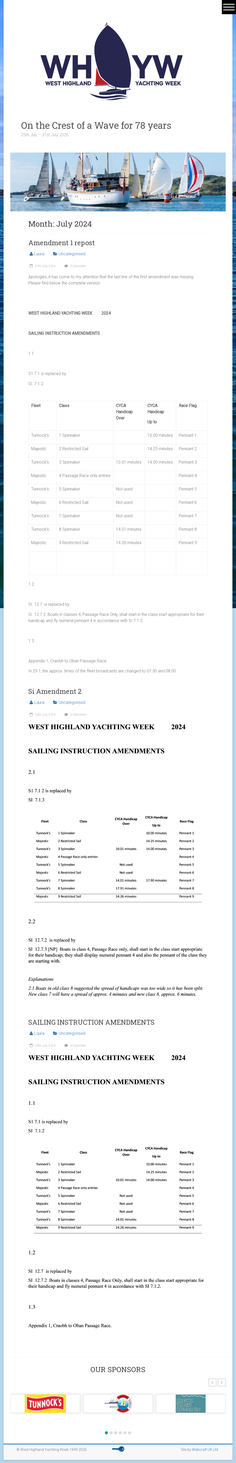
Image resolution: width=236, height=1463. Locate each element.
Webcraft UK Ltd (205, 1450)
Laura (39, 253)
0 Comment (74, 266)
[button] (212, 1382)
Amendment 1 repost (61, 242)
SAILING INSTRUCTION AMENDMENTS (91, 1022)
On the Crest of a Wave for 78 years (105, 125)
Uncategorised (72, 253)
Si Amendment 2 (54, 691)
